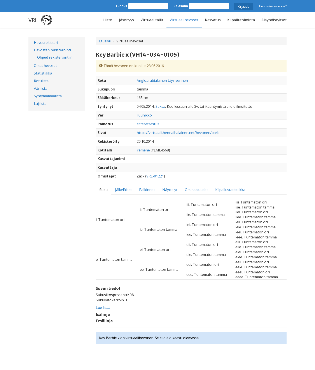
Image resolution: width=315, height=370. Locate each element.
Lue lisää (103, 307)
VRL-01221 (155, 176)
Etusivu (105, 41)
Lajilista (40, 103)
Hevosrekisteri (46, 42)
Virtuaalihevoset (184, 19)
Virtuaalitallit (152, 19)
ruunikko (144, 115)
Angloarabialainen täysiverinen (162, 80)
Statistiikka (43, 73)
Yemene (143, 150)
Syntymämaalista (48, 96)
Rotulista (41, 80)
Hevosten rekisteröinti (52, 50)
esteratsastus (148, 124)
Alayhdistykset (274, 19)
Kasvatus (213, 19)
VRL (33, 20)
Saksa (160, 106)
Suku (103, 189)
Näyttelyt (169, 189)
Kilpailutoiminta (241, 19)
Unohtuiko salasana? (273, 6)
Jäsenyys (126, 19)
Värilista (40, 88)
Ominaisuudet (196, 189)
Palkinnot (147, 189)
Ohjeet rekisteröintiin (54, 57)
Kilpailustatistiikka (230, 189)
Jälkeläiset (123, 189)
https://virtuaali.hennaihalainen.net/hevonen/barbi (178, 132)
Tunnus (121, 6)
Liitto (107, 19)
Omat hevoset (45, 65)
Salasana (180, 6)
